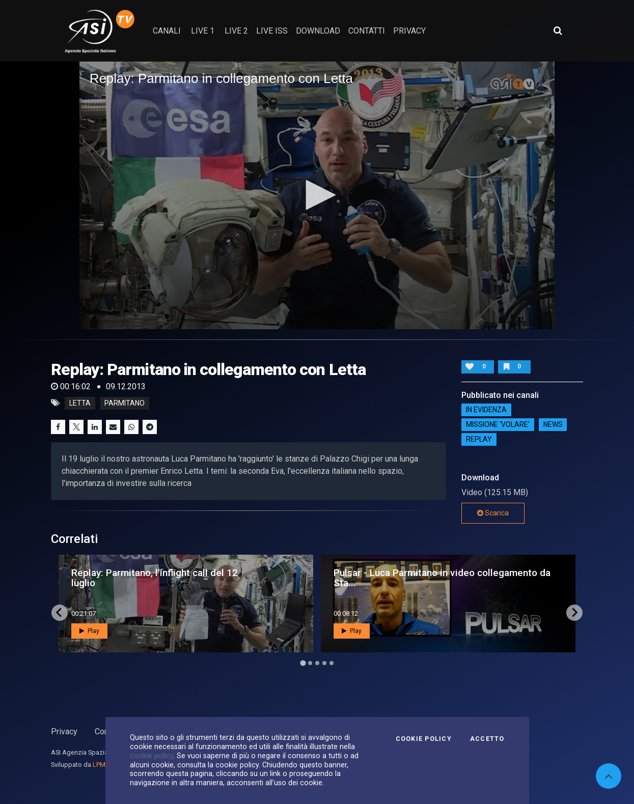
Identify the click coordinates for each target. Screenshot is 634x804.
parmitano (124, 403)
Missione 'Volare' (498, 425)
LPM (99, 764)
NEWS (553, 425)
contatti (366, 31)
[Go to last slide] (59, 613)
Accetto (487, 739)
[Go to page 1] (303, 663)
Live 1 (202, 31)
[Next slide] (574, 613)
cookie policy (151, 756)
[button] (317, 195)
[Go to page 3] (317, 663)
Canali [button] (167, 31)
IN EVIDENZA (486, 410)
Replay (479, 440)
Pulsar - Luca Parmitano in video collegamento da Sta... (442, 577)
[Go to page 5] (331, 663)
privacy (409, 31)
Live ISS (272, 31)
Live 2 (236, 31)
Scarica (493, 513)
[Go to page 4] (324, 663)
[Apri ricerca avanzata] (557, 30)
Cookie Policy (424, 739)
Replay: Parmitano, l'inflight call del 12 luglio (154, 577)
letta (80, 403)
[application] (317, 195)
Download (318, 31)
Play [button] (89, 631)
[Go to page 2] (310, 663)
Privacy (64, 731)
